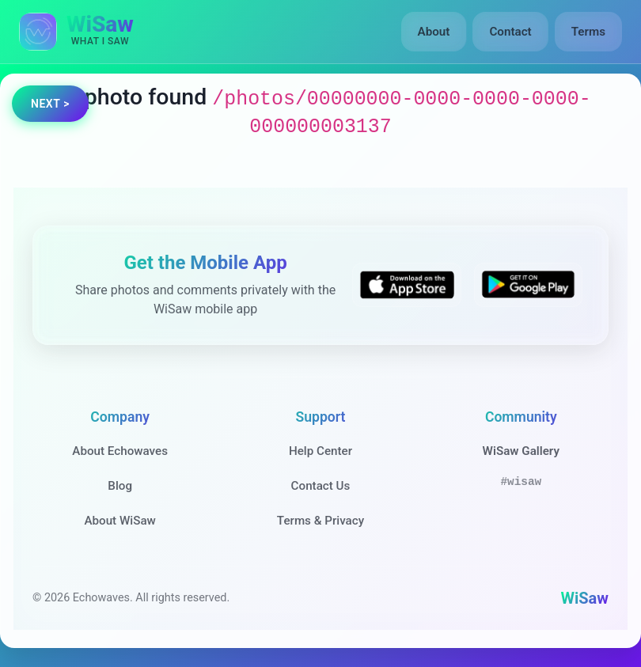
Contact (510, 32)
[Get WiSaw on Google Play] (528, 285)
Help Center (320, 451)
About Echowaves (120, 451)
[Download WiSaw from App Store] (406, 285)
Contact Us (321, 486)
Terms (588, 32)
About (434, 32)
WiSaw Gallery (521, 451)
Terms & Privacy (320, 521)
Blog (120, 486)
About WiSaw (119, 521)
